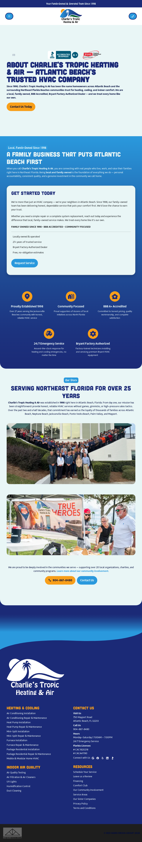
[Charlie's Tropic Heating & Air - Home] (71, 16)
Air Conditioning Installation (21, 713)
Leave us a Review (82, 776)
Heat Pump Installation (19, 722)
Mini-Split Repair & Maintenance (24, 735)
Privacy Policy (80, 803)
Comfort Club (80, 785)
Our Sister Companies (84, 799)
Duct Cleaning (14, 790)
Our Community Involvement (88, 789)
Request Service (25, 263)
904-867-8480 (60, 580)
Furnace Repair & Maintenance (22, 745)
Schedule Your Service (85, 772)
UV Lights (12, 781)
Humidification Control (18, 786)
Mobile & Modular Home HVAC (23, 758)
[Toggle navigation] (9, 16)
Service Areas (80, 794)
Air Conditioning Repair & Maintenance (27, 717)
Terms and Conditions (84, 808)
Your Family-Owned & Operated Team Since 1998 (71, 3)
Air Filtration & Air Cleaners (21, 777)
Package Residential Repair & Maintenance (29, 754)
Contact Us (87, 580)
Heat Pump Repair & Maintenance (24, 726)
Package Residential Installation (23, 749)
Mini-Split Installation (18, 731)
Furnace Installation (17, 740)
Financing (78, 781)
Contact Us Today (21, 107)
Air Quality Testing (16, 772)
